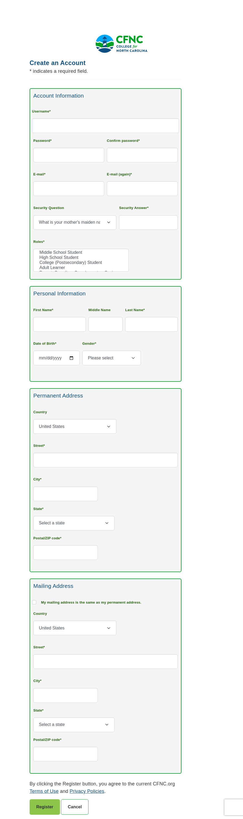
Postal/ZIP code (46, 538)
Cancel (75, 807)
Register (44, 807)
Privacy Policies (87, 791)
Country (40, 412)
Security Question (48, 208)
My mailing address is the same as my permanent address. (91, 602)
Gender (88, 344)
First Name (42, 310)
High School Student (81, 257)
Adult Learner (81, 267)
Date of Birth (44, 344)
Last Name (134, 310)
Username (40, 111)
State (37, 509)
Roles (38, 242)
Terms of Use (44, 791)
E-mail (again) (119, 174)
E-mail (38, 174)
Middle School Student (81, 252)
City (36, 479)
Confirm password (122, 141)
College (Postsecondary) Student (81, 262)
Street (38, 446)
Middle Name (99, 310)
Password (41, 141)
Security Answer (133, 208)
